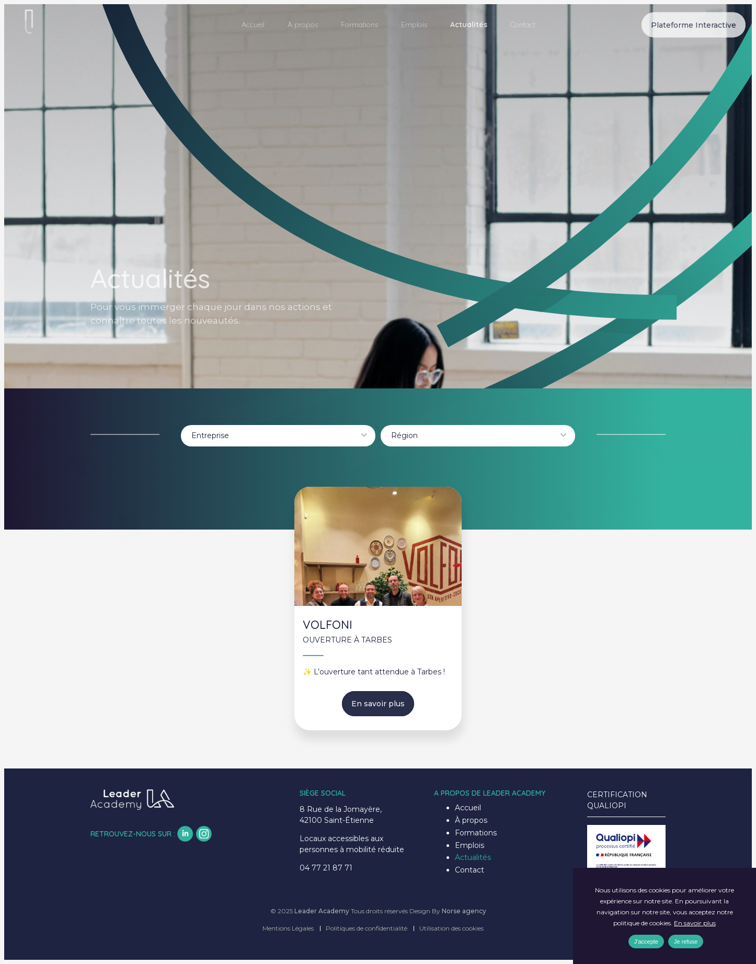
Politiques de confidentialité (366, 928)
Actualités (468, 24)
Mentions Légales (288, 928)
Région (404, 435)
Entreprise (210, 435)
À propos (303, 24)
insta (204, 834)
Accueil (253, 24)
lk (185, 834)
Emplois (414, 24)
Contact (522, 24)
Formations (359, 24)
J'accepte (646, 942)
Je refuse (685, 942)
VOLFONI (327, 624)
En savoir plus (378, 703)
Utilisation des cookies (451, 928)
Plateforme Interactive (693, 24)
